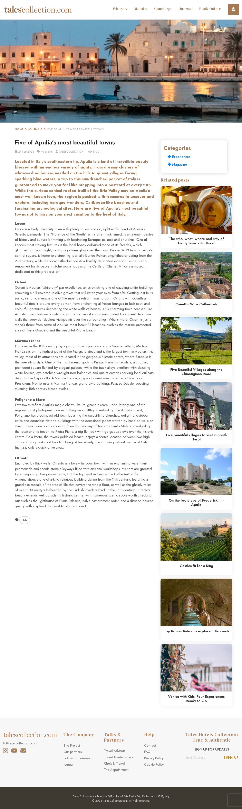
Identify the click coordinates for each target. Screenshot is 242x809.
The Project (72, 745)
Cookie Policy (154, 764)
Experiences (179, 156)
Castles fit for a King (196, 565)
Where (120, 8)
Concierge (163, 8)
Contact (150, 745)
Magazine (177, 164)
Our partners (72, 752)
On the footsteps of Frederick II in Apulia (196, 502)
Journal (186, 8)
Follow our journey (77, 758)
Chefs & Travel (114, 763)
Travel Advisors (114, 750)
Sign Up (231, 757)
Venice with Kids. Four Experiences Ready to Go (196, 698)
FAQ (147, 752)
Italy (25, 520)
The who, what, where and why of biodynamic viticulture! (196, 241)
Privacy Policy (153, 758)
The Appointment (116, 769)
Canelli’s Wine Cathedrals (196, 304)
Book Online (210, 8)
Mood (140, 8)
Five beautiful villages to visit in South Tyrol (196, 437)
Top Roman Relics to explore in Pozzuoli (196, 631)
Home (19, 129)
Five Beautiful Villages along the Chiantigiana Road (196, 371)
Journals (35, 129)
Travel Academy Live (118, 757)
